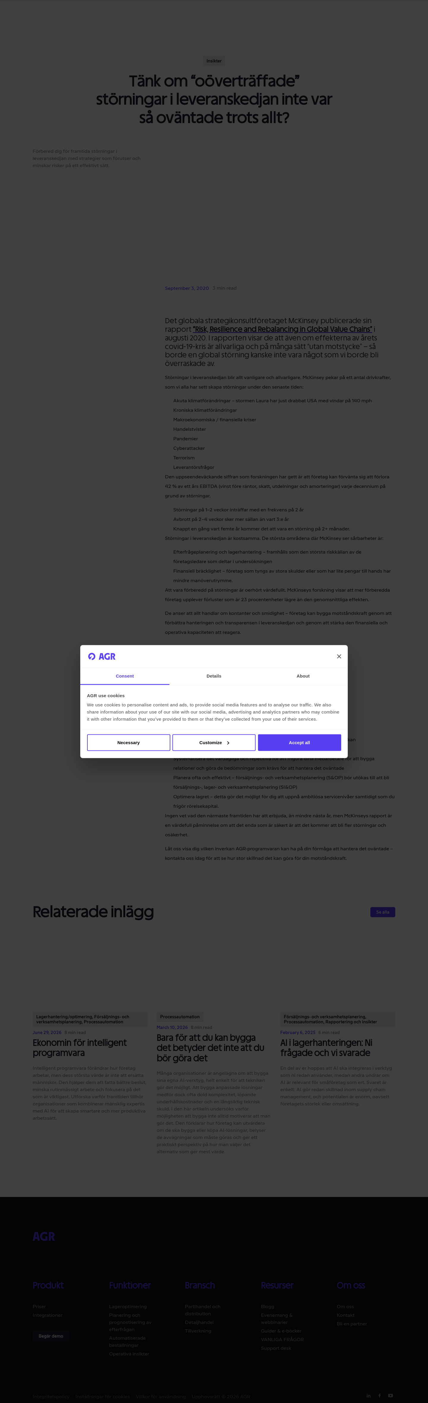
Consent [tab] (125, 675)
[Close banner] (339, 656)
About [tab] (303, 675)
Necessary (128, 742)
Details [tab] (214, 675)
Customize (214, 742)
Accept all (299, 742)
